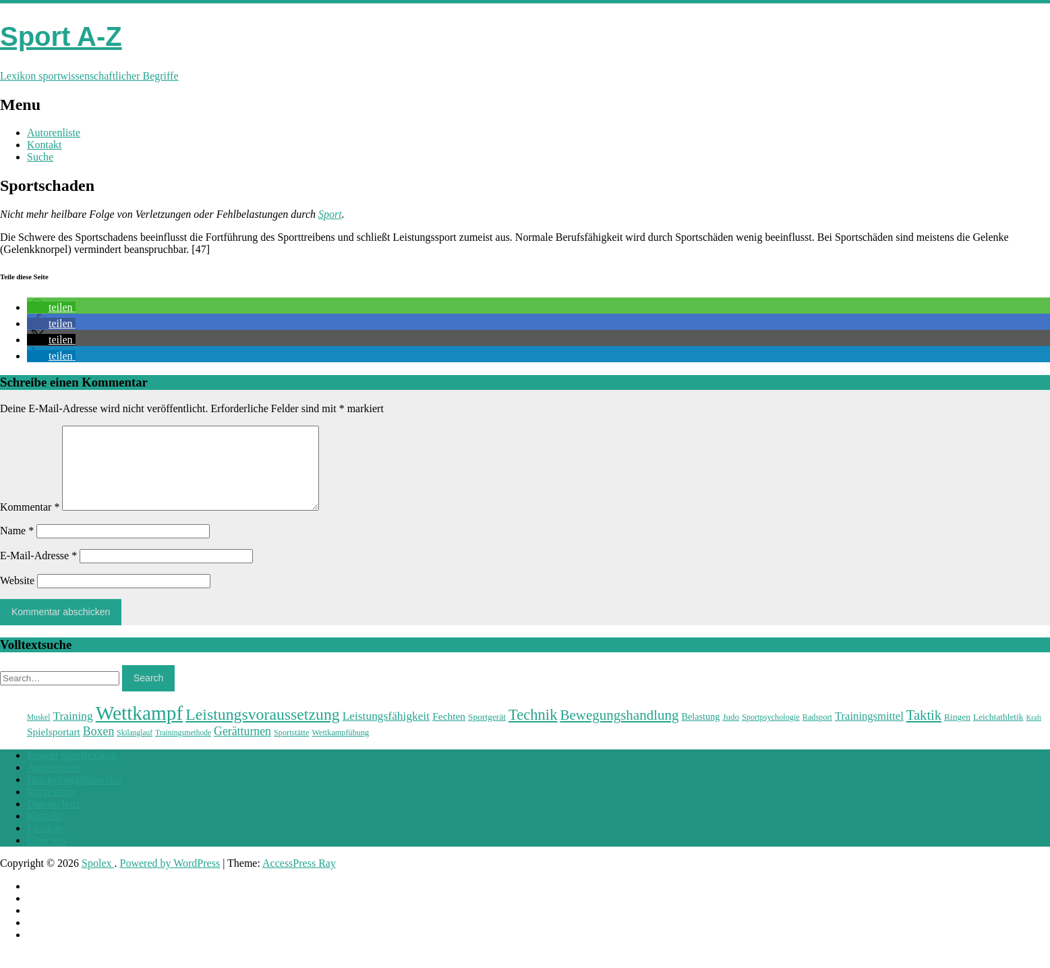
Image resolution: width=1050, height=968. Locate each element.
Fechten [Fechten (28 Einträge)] (448, 732)
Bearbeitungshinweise (74, 795)
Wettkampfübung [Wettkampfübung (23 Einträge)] (340, 748)
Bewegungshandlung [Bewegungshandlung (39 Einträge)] (619, 731)
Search (148, 694)
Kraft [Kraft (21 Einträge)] (1033, 733)
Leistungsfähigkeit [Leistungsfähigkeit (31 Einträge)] (386, 732)
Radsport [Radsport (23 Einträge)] (817, 733)
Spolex (98, 879)
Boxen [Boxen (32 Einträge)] (98, 747)
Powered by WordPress (170, 879)
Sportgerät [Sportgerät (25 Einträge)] (487, 733)
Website (17, 596)
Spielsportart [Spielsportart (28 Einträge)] (53, 747)
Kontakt (44, 144)
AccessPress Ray (299, 879)
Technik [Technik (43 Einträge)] (532, 730)
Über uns (46, 856)
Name (17, 546)
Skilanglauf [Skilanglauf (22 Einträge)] (134, 749)
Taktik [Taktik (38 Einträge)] (923, 731)
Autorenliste (53, 132)
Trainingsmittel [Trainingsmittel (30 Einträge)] (869, 732)
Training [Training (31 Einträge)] (72, 732)
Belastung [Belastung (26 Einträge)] (700, 732)
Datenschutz (53, 820)
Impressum (51, 808)
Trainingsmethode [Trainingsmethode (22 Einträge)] (183, 749)
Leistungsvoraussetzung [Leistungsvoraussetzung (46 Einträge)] (262, 730)
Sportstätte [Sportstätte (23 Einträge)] (291, 748)
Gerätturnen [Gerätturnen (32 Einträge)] (242, 747)
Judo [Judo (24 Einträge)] (730, 733)
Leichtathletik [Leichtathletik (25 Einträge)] (998, 733)
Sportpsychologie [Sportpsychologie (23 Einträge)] (771, 733)
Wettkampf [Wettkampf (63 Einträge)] (139, 729)
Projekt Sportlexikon (72, 771)
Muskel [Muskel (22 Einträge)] (38, 733)
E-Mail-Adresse (38, 571)
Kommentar (29, 523)
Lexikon (45, 844)
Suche (40, 157)
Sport (330, 214)
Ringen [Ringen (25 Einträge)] (957, 733)
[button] (51, 307)
